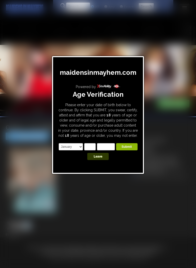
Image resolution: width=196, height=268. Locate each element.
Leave (98, 156)
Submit (126, 147)
